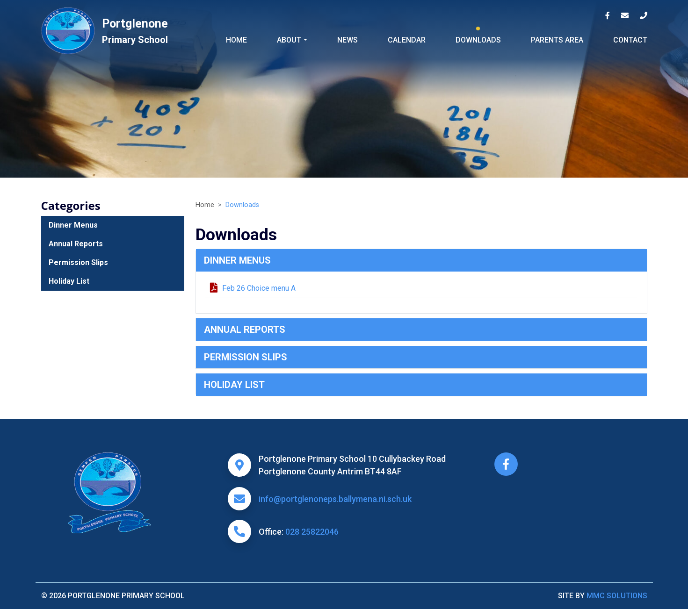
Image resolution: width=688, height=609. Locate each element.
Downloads (478, 40)
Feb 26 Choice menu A (253, 288)
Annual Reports (244, 329)
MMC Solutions (617, 595)
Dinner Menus (237, 260)
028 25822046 (312, 532)
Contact (630, 40)
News (347, 40)
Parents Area (557, 40)
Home (236, 40)
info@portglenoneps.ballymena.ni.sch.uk (335, 499)
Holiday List (234, 384)
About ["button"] (289, 40)
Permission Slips (245, 357)
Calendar (407, 40)
